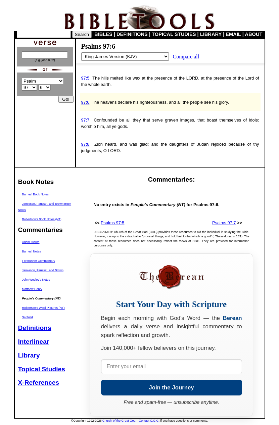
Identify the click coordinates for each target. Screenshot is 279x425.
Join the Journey (171, 387)
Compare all (186, 56)
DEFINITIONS (132, 34)
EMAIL (233, 34)
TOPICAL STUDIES (174, 34)
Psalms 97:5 (112, 222)
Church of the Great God (119, 420)
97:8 (85, 144)
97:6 (85, 102)
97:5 (85, 78)
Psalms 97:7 (224, 222)
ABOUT (253, 34)
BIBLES (103, 34)
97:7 (85, 120)
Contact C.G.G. (149, 420)
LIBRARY (211, 34)
